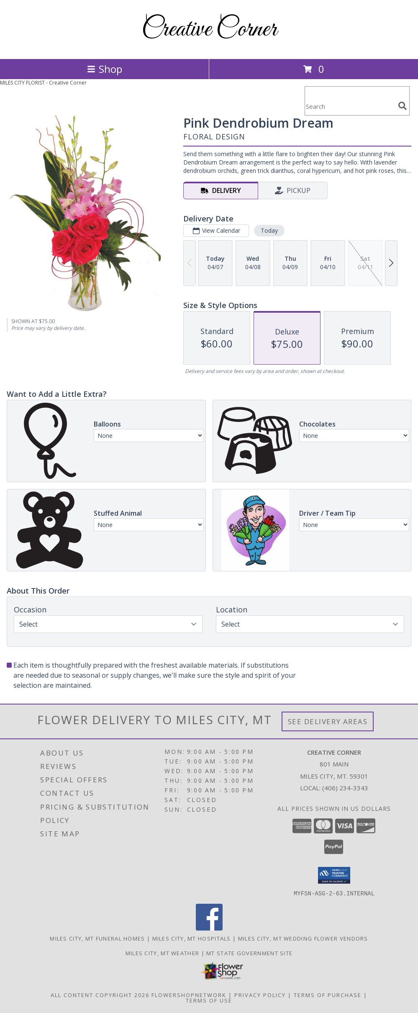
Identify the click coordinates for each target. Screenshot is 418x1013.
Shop (104, 69)
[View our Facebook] (209, 928)
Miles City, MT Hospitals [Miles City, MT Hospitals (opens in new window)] (191, 938)
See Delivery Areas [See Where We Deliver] (328, 721)
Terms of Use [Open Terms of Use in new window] (209, 1000)
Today (269, 230)
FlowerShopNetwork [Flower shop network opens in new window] (188, 994)
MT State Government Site (249, 952)
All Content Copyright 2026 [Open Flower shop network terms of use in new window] (100, 994)
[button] (334, 875)
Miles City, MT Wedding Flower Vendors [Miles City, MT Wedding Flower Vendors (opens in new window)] (303, 938)
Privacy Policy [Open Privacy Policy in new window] (260, 994)
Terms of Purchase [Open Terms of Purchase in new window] (328, 994)
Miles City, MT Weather (163, 952)
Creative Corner (209, 29)
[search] (402, 106)
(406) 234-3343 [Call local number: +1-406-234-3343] (345, 788)
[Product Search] (350, 106)
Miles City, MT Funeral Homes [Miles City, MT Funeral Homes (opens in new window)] (97, 938)
